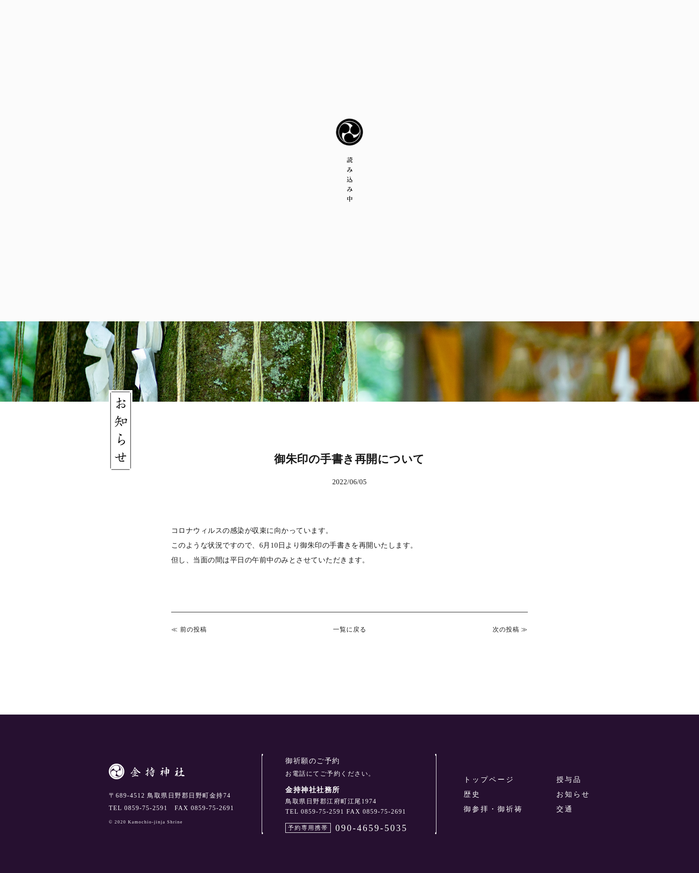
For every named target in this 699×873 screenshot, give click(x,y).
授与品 (569, 779)
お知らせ (573, 794)
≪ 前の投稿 (189, 629)
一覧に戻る (349, 629)
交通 (564, 809)
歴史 (472, 794)
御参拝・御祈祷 (493, 809)
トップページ (489, 779)
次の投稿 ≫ (510, 629)
